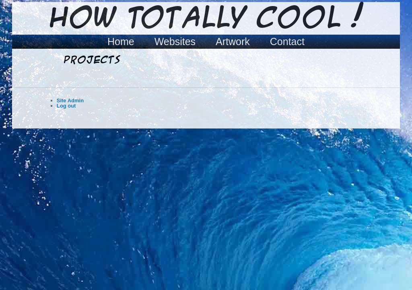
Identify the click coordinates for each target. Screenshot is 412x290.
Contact (287, 42)
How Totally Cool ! (206, 19)
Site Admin (70, 100)
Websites (175, 42)
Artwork (233, 42)
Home (120, 42)
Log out (66, 106)
